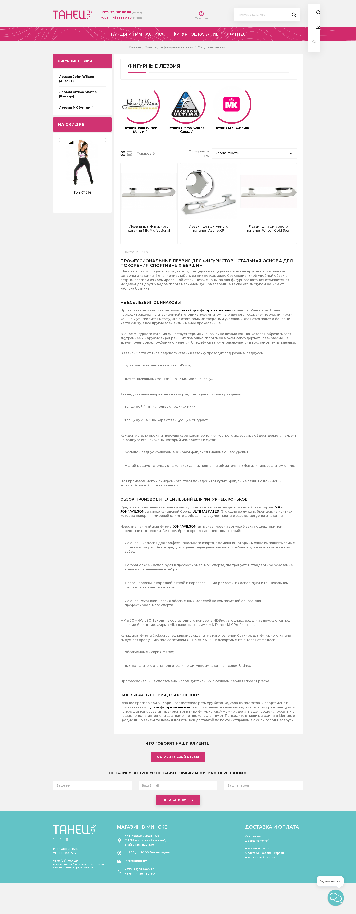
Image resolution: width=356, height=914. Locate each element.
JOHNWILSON (132, 511)
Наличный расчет (257, 848)
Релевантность (254, 153)
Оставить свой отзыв (178, 757)
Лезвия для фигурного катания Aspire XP (208, 228)
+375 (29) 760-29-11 (67, 860)
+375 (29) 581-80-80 (139, 869)
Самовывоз (253, 836)
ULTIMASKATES (205, 511)
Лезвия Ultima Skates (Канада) (78, 94)
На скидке (71, 124)
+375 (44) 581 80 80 (116, 17)
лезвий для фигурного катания (206, 310)
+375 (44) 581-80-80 (140, 873)
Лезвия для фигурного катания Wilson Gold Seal (268, 228)
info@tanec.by (136, 861)
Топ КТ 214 (82, 192)
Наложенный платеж (260, 857)
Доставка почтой (257, 840)
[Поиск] (267, 14)
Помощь (201, 15)
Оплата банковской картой (264, 853)
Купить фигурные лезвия (168, 707)
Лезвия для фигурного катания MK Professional (149, 228)
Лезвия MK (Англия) (76, 107)
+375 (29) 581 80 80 (116, 12)
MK (277, 507)
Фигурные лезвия (75, 61)
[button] (336, 898)
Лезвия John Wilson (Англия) (76, 79)
